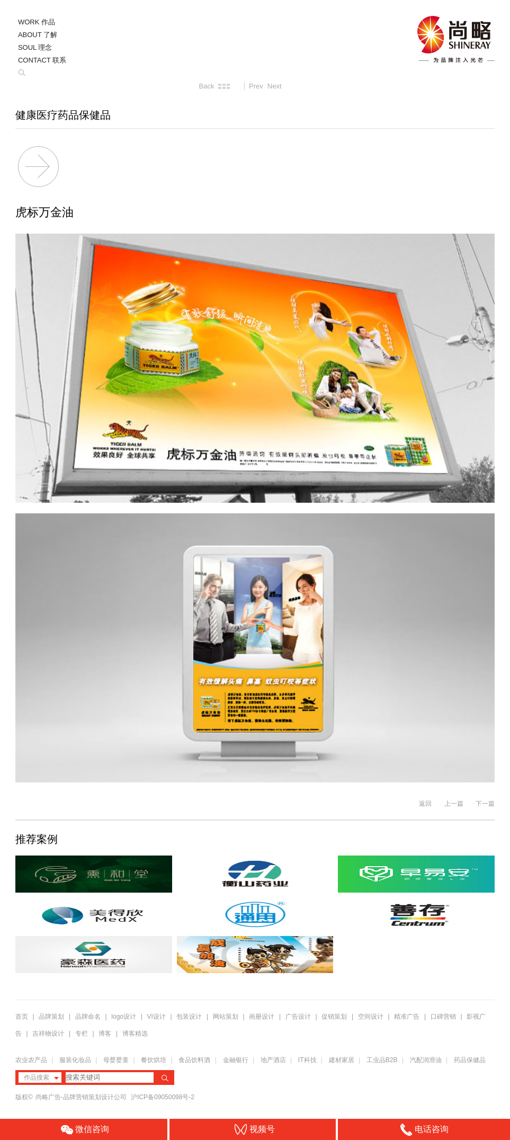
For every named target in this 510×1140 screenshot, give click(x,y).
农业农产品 (31, 1060)
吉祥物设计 (48, 1033)
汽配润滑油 (426, 1060)
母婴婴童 (116, 1060)
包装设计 (189, 1016)
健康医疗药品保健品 (63, 115)
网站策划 (225, 1016)
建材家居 (341, 1060)
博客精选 (135, 1033)
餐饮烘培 (153, 1060)
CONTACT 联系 (42, 60)
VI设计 (156, 1016)
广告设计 (298, 1016)
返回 (425, 803)
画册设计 (261, 1016)
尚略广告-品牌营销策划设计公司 (81, 1097)
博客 (105, 1033)
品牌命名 (88, 1016)
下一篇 (485, 803)
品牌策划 (51, 1016)
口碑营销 (443, 1016)
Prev (256, 86)
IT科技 (307, 1060)
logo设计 (123, 1016)
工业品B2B (382, 1060)
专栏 (82, 1033)
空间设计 (370, 1016)
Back (206, 86)
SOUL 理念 (35, 47)
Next (274, 86)
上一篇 (453, 803)
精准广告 (406, 1016)
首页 (21, 1016)
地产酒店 (273, 1060)
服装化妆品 (75, 1060)
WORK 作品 (36, 22)
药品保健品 (470, 1060)
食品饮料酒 (194, 1060)
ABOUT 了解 (37, 35)
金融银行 (235, 1060)
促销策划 (334, 1016)
